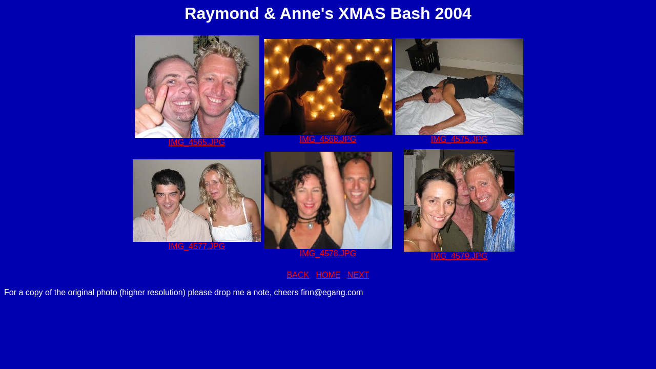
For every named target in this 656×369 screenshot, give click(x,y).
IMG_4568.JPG (328, 139)
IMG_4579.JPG (459, 256)
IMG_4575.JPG (459, 139)
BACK (298, 275)
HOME (328, 275)
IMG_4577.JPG (197, 246)
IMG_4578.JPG (328, 253)
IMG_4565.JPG (197, 142)
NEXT (358, 275)
